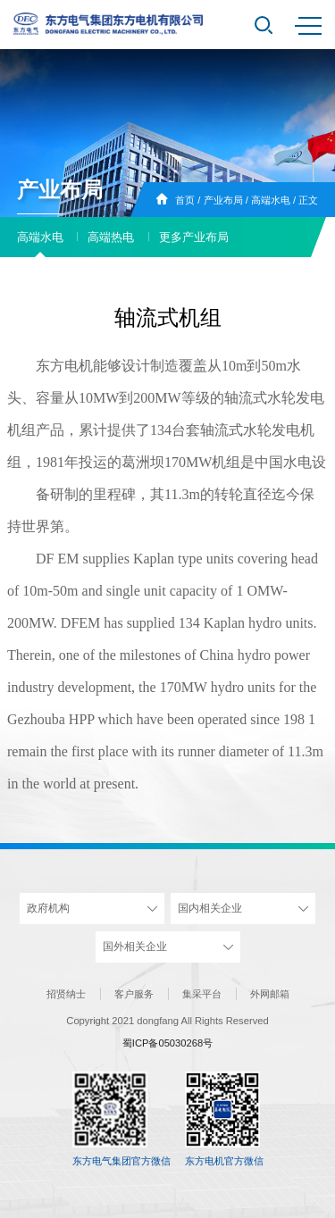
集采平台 (202, 994)
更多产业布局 (194, 237)
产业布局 (223, 200)
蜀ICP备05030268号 (167, 1043)
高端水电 (270, 200)
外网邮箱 (269, 994)
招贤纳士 (66, 994)
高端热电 (111, 237)
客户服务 (134, 994)
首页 (185, 200)
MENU (308, 26)
